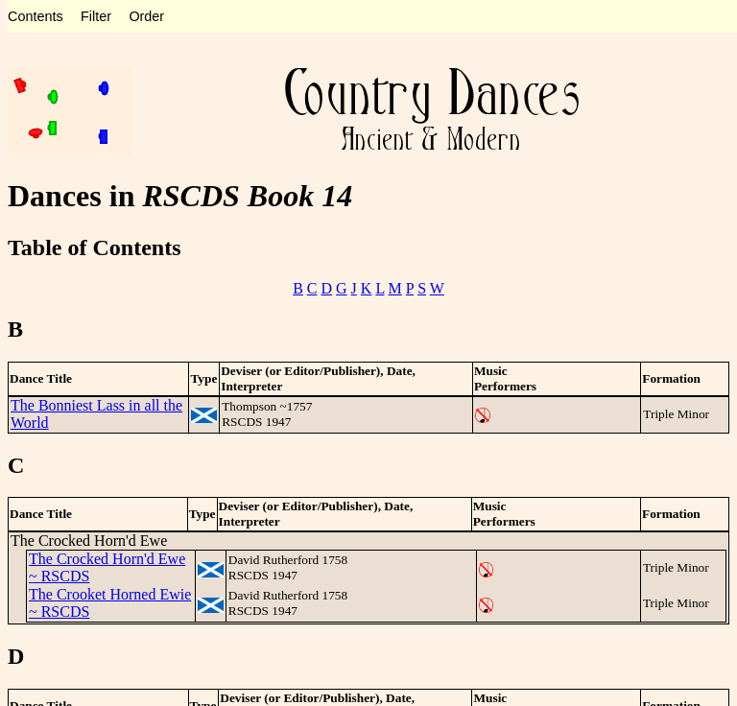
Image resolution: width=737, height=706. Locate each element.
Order (146, 16)
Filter (96, 16)
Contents (35, 16)
